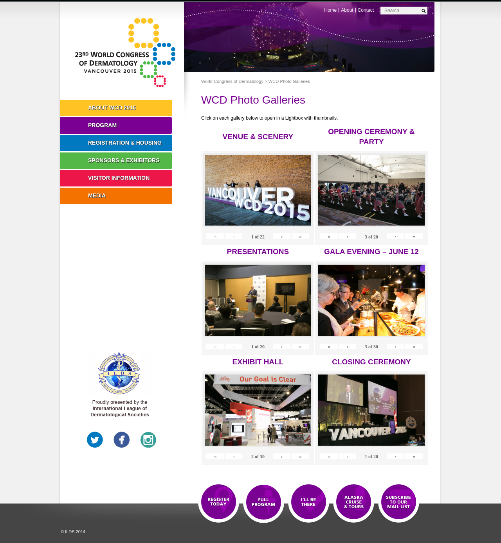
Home (330, 10)
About (347, 10)
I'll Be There (308, 502)
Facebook (122, 440)
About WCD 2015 (112, 107)
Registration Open (218, 502)
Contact (366, 10)
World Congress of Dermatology (127, 53)
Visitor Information (119, 178)
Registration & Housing (125, 143)
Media (97, 195)
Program (102, 125)
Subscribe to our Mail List (398, 502)
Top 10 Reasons (263, 502)
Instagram (148, 440)
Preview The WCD (353, 502)
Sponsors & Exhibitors (124, 160)
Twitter (95, 440)
